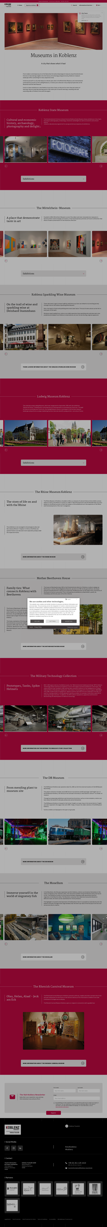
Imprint (31, 627)
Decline (37, 621)
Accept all (68, 621)
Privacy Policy (38, 627)
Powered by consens (72, 627)
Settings (52, 621)
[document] (53, 610)
